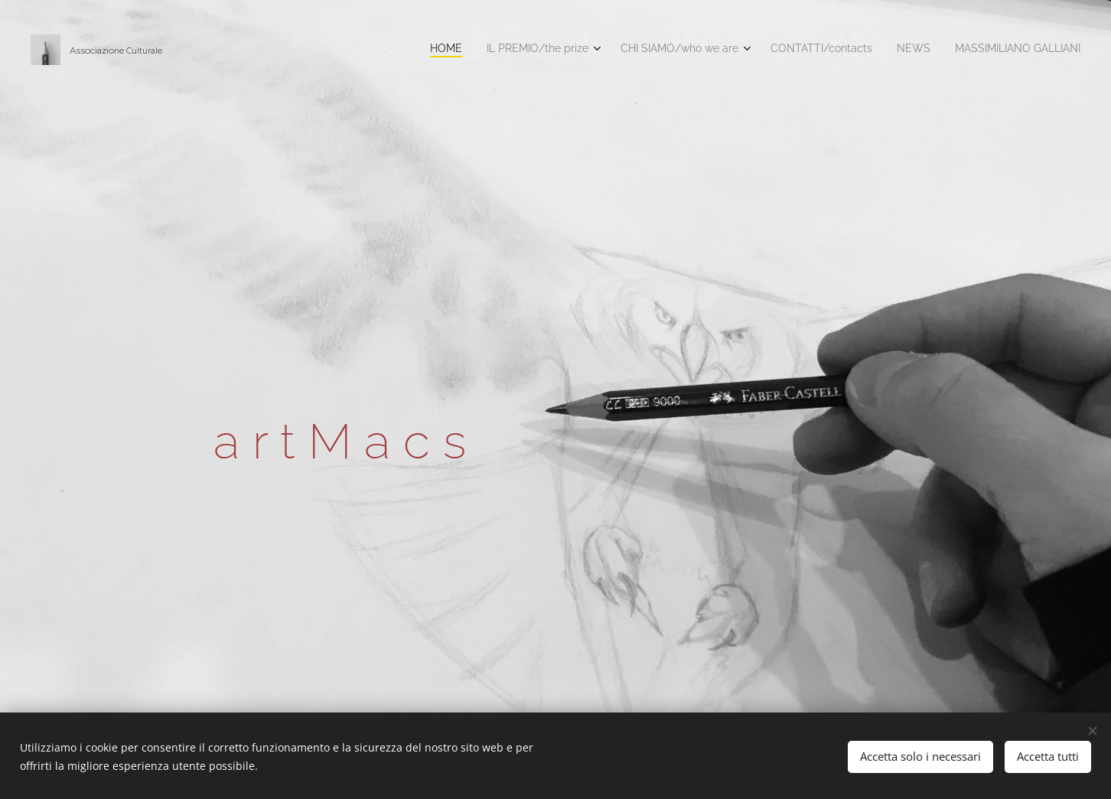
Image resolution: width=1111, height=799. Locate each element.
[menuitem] (947, 50)
